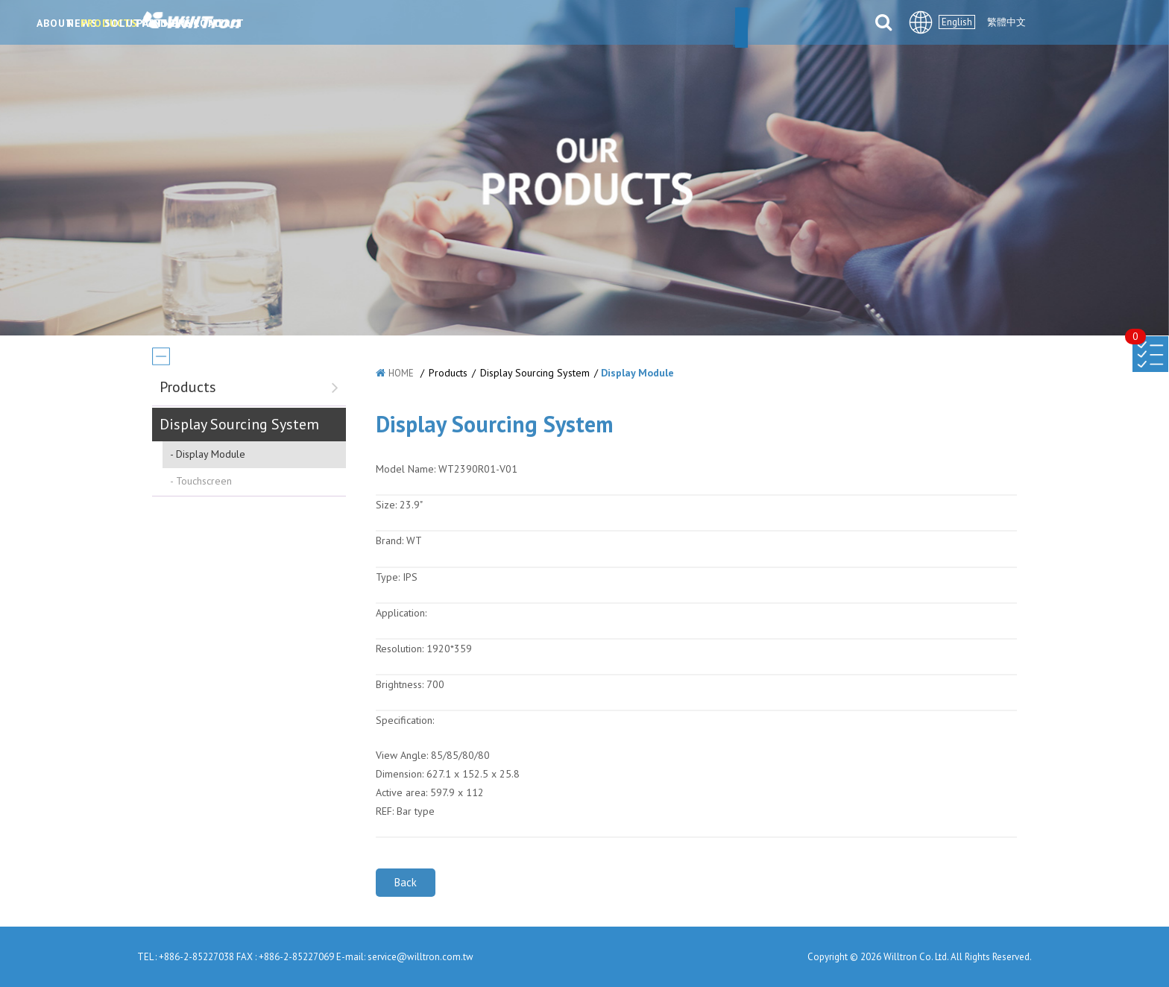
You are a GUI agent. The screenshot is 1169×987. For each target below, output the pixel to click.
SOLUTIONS (559, 24)
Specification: (405, 720)
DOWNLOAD (737, 24)
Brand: (389, 540)
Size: (386, 504)
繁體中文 (1006, 22)
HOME (401, 373)
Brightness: (399, 684)
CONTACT (823, 24)
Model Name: (405, 469)
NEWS (394, 24)
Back (405, 882)
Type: (389, 577)
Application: (401, 612)
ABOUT (330, 24)
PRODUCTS (468, 24)
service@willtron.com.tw (420, 956)
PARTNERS (648, 24)
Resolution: (399, 648)
